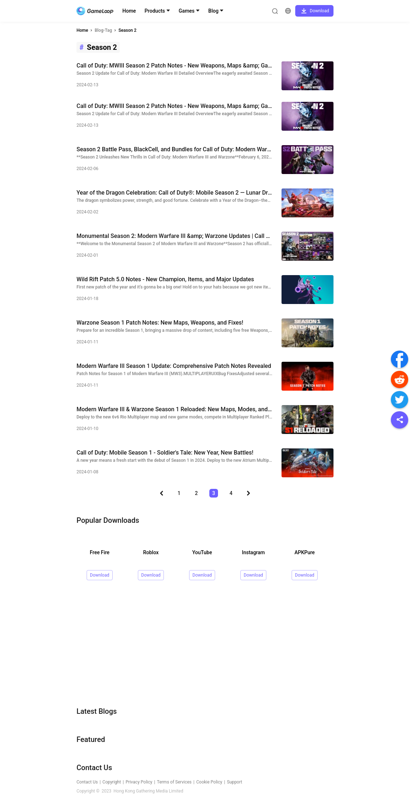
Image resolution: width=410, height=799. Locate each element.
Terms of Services (174, 782)
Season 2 (127, 30)
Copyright (111, 782)
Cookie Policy (209, 782)
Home (129, 11)
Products (155, 11)
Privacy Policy (139, 782)
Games (187, 11)
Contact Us (87, 782)
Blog (213, 11)
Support (234, 782)
